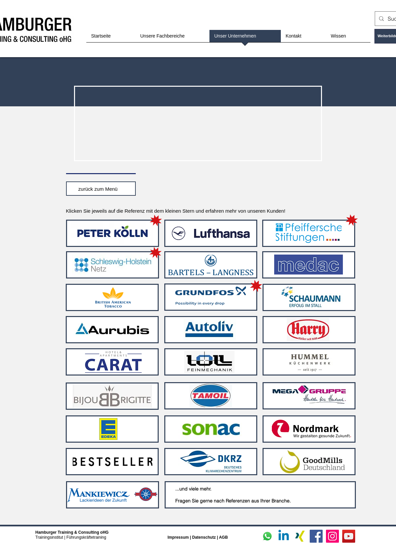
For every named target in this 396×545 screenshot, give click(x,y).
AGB (223, 537)
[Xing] (299, 536)
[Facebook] (316, 536)
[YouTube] (348, 536)
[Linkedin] (283, 536)
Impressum (178, 537)
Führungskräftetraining (86, 537)
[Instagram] (332, 536)
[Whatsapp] (267, 536)
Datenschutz (204, 537)
